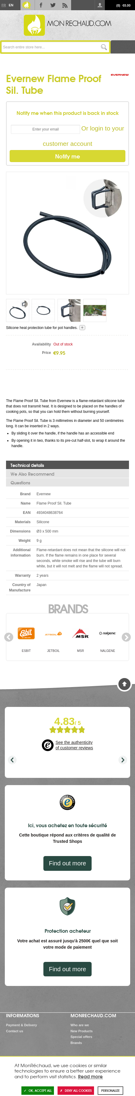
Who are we (80, 1025)
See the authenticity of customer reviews (74, 745)
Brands (67, 608)
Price (46, 353)
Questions (20, 482)
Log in (100, 5)
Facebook (41, 5)
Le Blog (26, 5)
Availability (41, 344)
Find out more (67, 863)
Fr (4, 5)
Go (104, 47)
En (11, 5)
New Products (82, 1031)
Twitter (53, 5)
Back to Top (124, 684)
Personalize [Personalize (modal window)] (110, 1090)
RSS (65, 5)
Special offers (81, 1037)
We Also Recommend (32, 474)
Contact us (14, 1031)
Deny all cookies (76, 1090)
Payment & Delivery (21, 1025)
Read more (90, 1076)
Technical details (27, 465)
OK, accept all (38, 1090)
